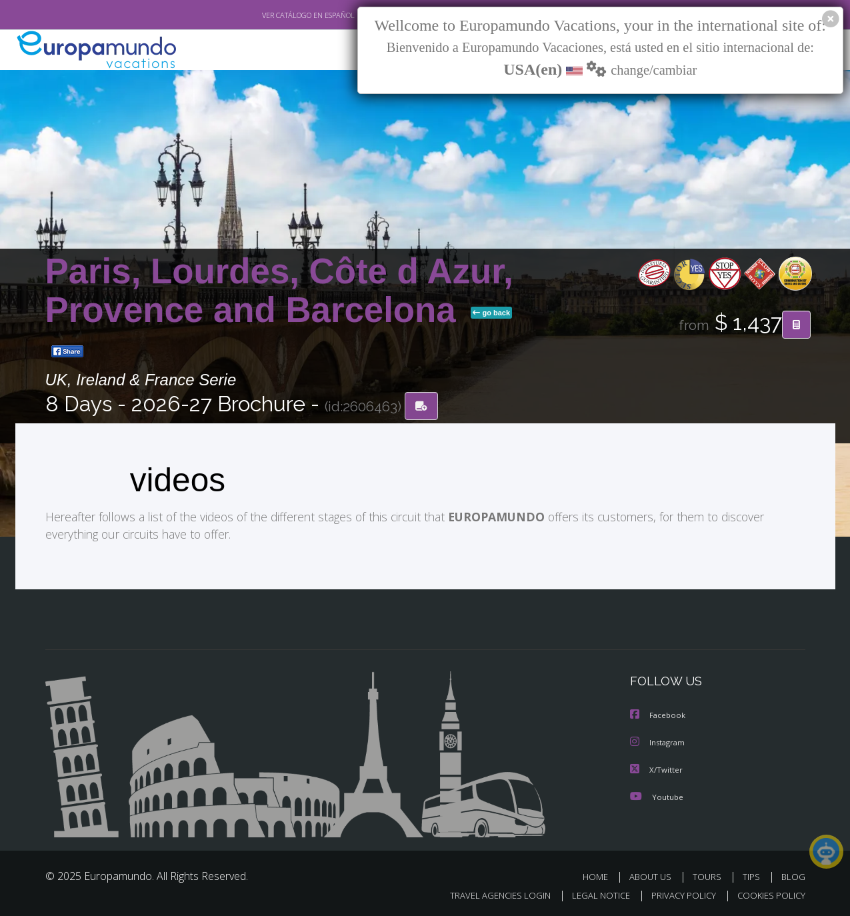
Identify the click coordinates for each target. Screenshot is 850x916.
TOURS (710, 875)
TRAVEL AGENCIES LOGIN (487, 894)
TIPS (753, 875)
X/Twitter (656, 768)
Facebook (658, 715)
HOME (600, 875)
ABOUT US (654, 875)
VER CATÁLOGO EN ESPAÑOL (277, 15)
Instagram (659, 742)
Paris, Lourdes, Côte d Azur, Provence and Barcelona (279, 290)
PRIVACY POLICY (677, 894)
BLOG (793, 875)
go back (491, 313)
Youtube (656, 795)
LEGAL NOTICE (591, 894)
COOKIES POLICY (768, 894)
